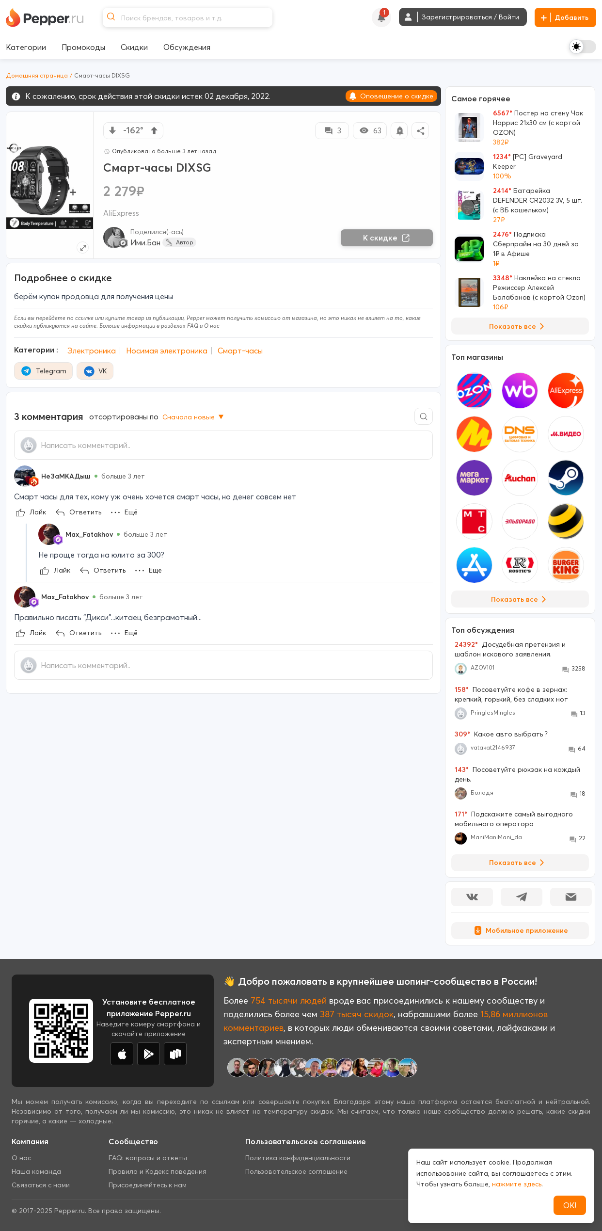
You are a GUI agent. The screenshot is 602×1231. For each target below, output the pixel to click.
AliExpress (121, 213)
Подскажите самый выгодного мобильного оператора (514, 819)
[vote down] (112, 130)
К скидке (387, 237)
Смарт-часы (240, 350)
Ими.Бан (145, 242)
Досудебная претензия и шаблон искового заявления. (510, 649)
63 (370, 130)
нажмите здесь (516, 1184)
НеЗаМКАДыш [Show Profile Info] (66, 476)
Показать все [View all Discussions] (518, 862)
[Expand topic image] (83, 247)
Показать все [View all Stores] (520, 599)
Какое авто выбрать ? (501, 734)
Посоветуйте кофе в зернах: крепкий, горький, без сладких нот (511, 694)
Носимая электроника (166, 350)
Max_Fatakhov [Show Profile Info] (89, 534)
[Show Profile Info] (24, 476)
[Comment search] (423, 416)
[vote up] (154, 130)
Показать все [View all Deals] (518, 326)
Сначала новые (193, 417)
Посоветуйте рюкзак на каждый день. (517, 774)
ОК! (569, 1205)
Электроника (91, 350)
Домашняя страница (37, 75)
